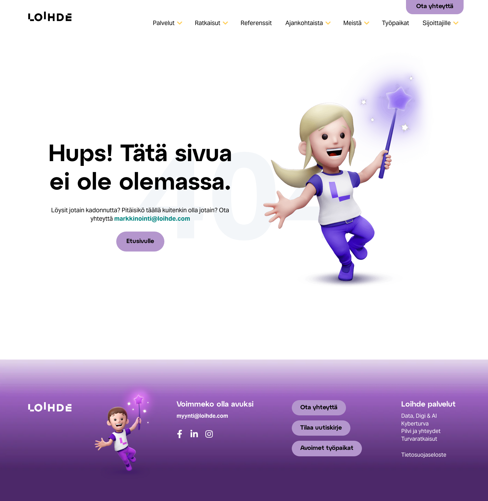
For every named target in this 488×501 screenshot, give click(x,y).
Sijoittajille (437, 23)
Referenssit (256, 23)
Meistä (352, 23)
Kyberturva (415, 423)
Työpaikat (395, 23)
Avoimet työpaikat (326, 448)
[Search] (398, 6)
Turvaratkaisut (419, 438)
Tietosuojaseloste (423, 454)
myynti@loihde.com (202, 415)
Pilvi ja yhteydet (421, 431)
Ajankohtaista (304, 23)
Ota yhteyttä (434, 6)
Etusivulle (140, 241)
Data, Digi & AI (419, 415)
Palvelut (164, 23)
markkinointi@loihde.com (152, 218)
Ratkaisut (207, 23)
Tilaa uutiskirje (321, 428)
